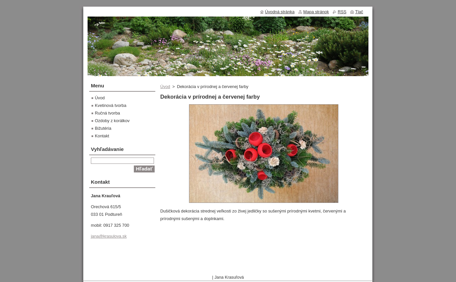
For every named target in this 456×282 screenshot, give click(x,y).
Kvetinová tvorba (110, 105)
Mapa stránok (316, 11)
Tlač (359, 11)
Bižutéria (103, 128)
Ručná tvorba (107, 113)
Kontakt (102, 135)
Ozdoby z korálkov (112, 120)
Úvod (165, 86)
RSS (342, 11)
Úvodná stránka (280, 11)
